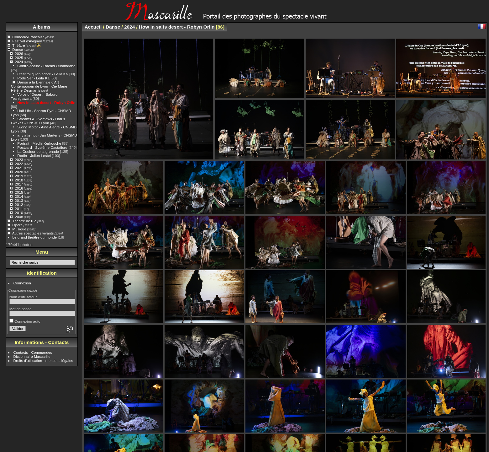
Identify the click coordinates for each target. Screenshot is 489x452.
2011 (19, 209)
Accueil (93, 27)
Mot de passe (20, 309)
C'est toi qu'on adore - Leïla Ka (42, 74)
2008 (19, 217)
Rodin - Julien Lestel (34, 155)
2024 (19, 62)
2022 (19, 164)
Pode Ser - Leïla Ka (33, 78)
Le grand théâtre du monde (34, 237)
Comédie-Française (28, 37)
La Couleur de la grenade (38, 151)
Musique (19, 229)
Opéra (17, 225)
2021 (19, 168)
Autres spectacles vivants (33, 233)
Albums (41, 27)
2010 (19, 213)
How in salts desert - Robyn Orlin (46, 102)
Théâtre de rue (24, 221)
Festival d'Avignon (27, 41)
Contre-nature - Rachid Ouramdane (46, 66)
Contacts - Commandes (32, 352)
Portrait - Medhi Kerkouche (39, 143)
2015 (19, 192)
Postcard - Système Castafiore (42, 147)
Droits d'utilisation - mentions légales (43, 360)
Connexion (22, 283)
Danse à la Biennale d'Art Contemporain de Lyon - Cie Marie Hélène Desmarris (39, 86)
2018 (19, 180)
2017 (19, 184)
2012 (19, 204)
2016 (19, 188)
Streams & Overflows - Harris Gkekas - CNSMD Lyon (38, 121)
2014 (19, 196)
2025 (19, 58)
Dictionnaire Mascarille (31, 356)
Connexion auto (24, 321)
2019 (19, 176)
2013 (19, 200)
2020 (19, 172)
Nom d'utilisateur (23, 297)
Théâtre (18, 45)
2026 (19, 53)
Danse (17, 49)
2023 (19, 160)
